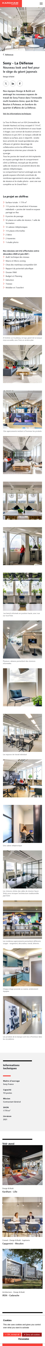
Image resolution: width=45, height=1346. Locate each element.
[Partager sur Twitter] (6, 83)
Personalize (23, 1339)
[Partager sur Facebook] (20, 83)
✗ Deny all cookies (32, 1335)
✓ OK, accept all (12, 1334)
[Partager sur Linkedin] (13, 83)
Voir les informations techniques (17, 113)
